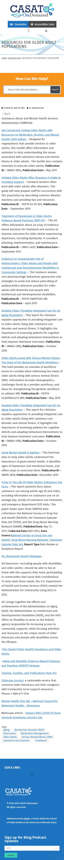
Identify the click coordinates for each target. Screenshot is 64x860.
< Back (6, 113)
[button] (28, 30)
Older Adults (10, 737)
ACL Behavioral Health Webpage (21, 556)
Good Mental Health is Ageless (20, 452)
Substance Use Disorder (16, 740)
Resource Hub (14, 58)
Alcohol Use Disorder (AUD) (29, 729)
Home (4, 58)
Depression (9, 733)
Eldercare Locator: (12, 680)
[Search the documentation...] (27, 89)
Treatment (41, 740)
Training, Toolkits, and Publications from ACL (29, 673)
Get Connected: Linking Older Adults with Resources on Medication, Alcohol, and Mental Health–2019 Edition (30, 135)
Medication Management (34, 733)
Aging (6, 729)
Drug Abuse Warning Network (29, 540)
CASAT (27, 818)
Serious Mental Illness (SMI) (37, 737)
